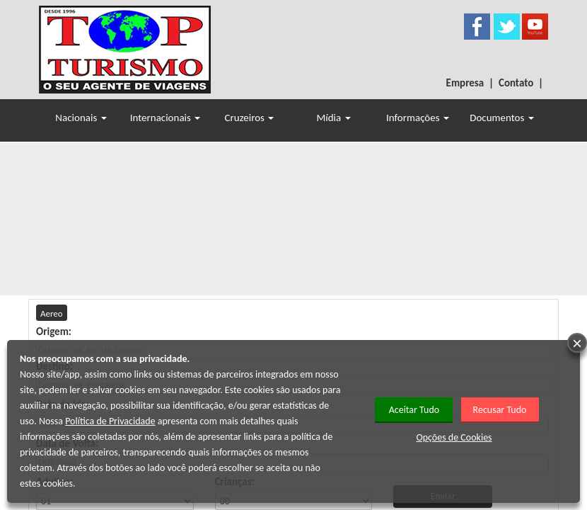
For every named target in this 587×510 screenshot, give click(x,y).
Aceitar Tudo (414, 410)
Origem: (53, 331)
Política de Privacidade (110, 421)
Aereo (51, 313)
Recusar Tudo (500, 410)
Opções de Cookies (454, 437)
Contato (516, 82)
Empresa (465, 82)
